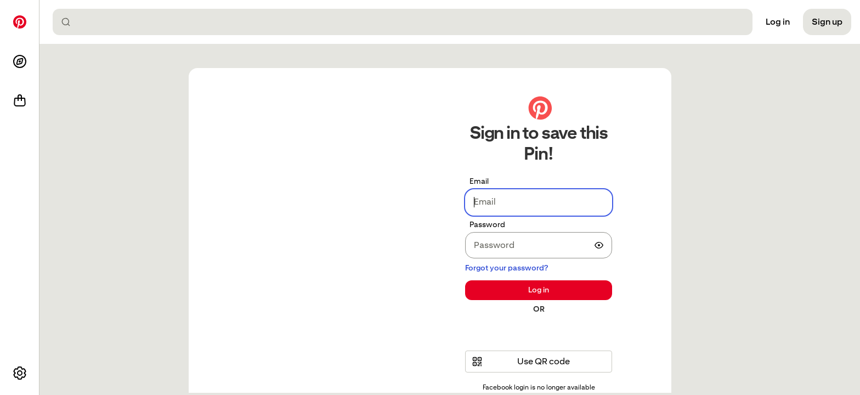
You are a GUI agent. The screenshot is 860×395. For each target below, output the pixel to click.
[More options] (20, 373)
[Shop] (20, 101)
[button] (538, 362)
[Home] (20, 22)
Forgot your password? (506, 267)
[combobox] (407, 22)
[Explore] (20, 61)
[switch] (599, 245)
